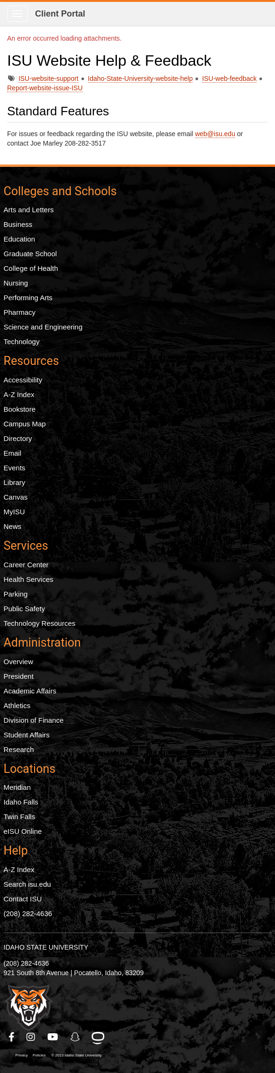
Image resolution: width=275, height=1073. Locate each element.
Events (15, 468)
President (19, 676)
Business (18, 224)
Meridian (17, 787)
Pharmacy (20, 312)
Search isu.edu (27, 884)
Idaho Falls (21, 802)
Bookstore (20, 409)
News (13, 526)
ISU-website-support (48, 78)
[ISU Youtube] (53, 1037)
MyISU (14, 512)
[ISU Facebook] (12, 1037)
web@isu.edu (215, 134)
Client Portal (60, 13)
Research (19, 749)
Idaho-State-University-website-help (140, 78)
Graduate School (30, 254)
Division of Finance (34, 720)
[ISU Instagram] (31, 1037)
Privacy (22, 1055)
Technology (22, 341)
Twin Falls (19, 817)
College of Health (31, 268)
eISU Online (23, 831)
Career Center (26, 565)
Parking (16, 594)
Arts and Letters (29, 210)
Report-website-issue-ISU (45, 88)
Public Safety (24, 609)
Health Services (28, 579)
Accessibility (23, 380)
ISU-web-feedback (229, 78)
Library (15, 482)
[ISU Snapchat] (76, 1037)
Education (19, 239)
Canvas (16, 497)
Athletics (17, 705)
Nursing (16, 283)
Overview (19, 662)
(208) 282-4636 (28, 913)
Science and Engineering (43, 327)
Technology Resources (40, 623)
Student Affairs (27, 735)
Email (13, 453)
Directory (18, 438)
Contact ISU (23, 899)
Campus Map (25, 424)
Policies (39, 1055)
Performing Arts (28, 298)
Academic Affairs (30, 691)
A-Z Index (19, 394)
